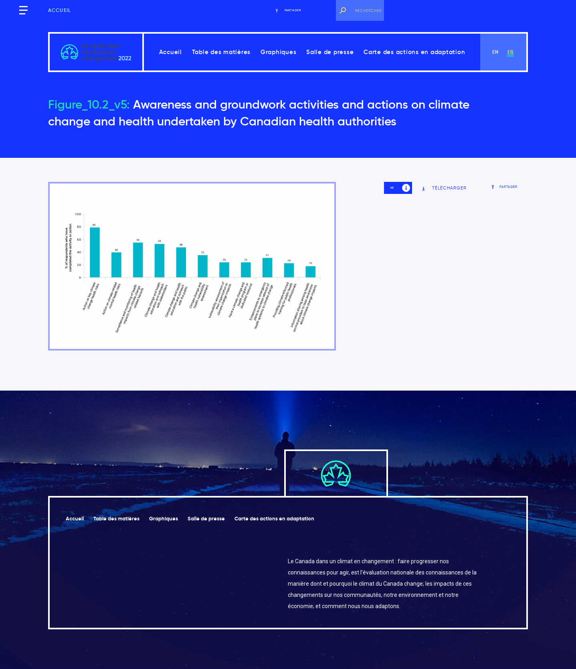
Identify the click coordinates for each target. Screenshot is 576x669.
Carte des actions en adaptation (414, 52)
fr (510, 52)
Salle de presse (330, 52)
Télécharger (444, 188)
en (495, 52)
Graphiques (279, 52)
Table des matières (221, 52)
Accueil (59, 10)
